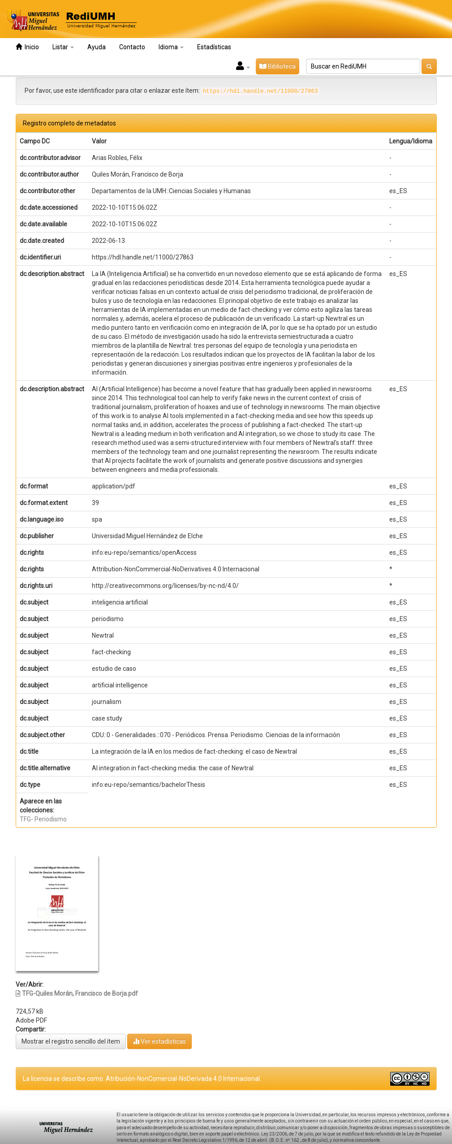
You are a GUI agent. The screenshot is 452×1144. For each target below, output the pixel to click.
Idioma (171, 47)
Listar (63, 47)
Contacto (132, 47)
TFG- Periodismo (43, 819)
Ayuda (96, 47)
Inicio (27, 47)
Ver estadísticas (159, 1041)
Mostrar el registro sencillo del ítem (71, 1041)
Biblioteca (277, 66)
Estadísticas (214, 47)
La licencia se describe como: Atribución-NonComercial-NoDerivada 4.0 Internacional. (142, 1078)
